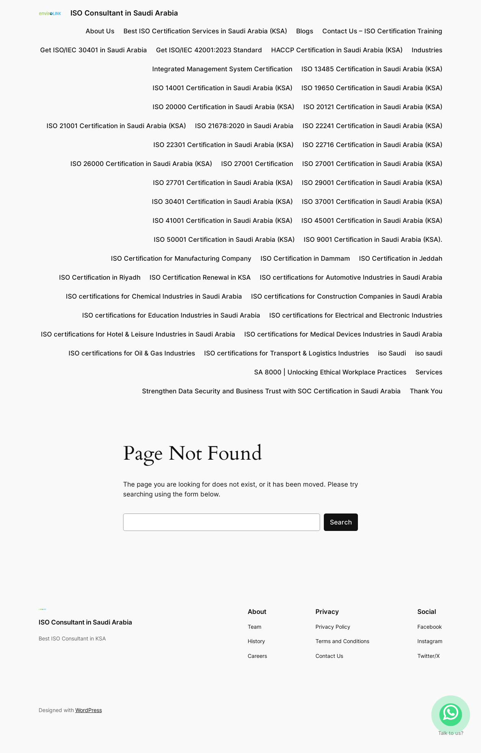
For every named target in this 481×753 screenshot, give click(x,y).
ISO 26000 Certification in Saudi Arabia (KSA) (141, 164)
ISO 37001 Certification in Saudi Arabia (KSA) (372, 201)
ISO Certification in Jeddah (400, 258)
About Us (100, 31)
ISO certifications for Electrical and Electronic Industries (355, 315)
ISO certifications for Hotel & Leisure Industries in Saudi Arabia (138, 334)
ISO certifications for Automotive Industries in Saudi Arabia (351, 277)
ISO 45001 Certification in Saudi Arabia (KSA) (371, 220)
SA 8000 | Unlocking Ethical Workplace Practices (330, 372)
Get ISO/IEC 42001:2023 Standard (209, 50)
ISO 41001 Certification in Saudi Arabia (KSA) (222, 220)
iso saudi (428, 353)
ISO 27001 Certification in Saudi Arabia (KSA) (372, 164)
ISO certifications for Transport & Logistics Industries (286, 353)
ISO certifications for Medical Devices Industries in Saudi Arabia (343, 334)
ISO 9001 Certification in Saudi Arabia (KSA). (373, 239)
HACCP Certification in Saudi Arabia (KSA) (337, 50)
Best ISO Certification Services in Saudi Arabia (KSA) (205, 31)
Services (428, 372)
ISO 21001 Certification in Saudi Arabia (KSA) (116, 126)
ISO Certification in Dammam (305, 258)
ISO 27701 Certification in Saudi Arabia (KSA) (223, 182)
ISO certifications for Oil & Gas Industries (132, 353)
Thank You (426, 391)
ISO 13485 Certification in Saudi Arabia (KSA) (371, 69)
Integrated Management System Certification (222, 69)
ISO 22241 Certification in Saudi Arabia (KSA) (372, 126)
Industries (427, 50)
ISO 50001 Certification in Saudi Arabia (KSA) (224, 239)
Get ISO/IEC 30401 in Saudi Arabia (93, 50)
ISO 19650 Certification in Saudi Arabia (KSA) (371, 88)
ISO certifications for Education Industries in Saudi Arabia (171, 315)
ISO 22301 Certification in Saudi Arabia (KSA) (223, 145)
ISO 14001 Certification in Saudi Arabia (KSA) (222, 88)
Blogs (304, 31)
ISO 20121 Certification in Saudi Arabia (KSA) (372, 107)
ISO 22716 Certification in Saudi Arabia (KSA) (372, 145)
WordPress (88, 710)
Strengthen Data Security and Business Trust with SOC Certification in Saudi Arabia (271, 391)
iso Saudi (392, 353)
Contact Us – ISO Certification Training (382, 31)
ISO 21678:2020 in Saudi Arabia (244, 126)
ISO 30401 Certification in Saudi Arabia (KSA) (222, 201)
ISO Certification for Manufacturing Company (181, 258)
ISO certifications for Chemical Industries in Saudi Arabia (154, 296)
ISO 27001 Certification (257, 164)
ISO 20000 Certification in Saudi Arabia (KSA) (223, 107)
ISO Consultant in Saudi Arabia (124, 12)
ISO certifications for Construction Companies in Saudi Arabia (346, 296)
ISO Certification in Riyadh (100, 277)
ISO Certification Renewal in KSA (200, 277)
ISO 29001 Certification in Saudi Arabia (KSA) (372, 182)
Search (341, 522)
